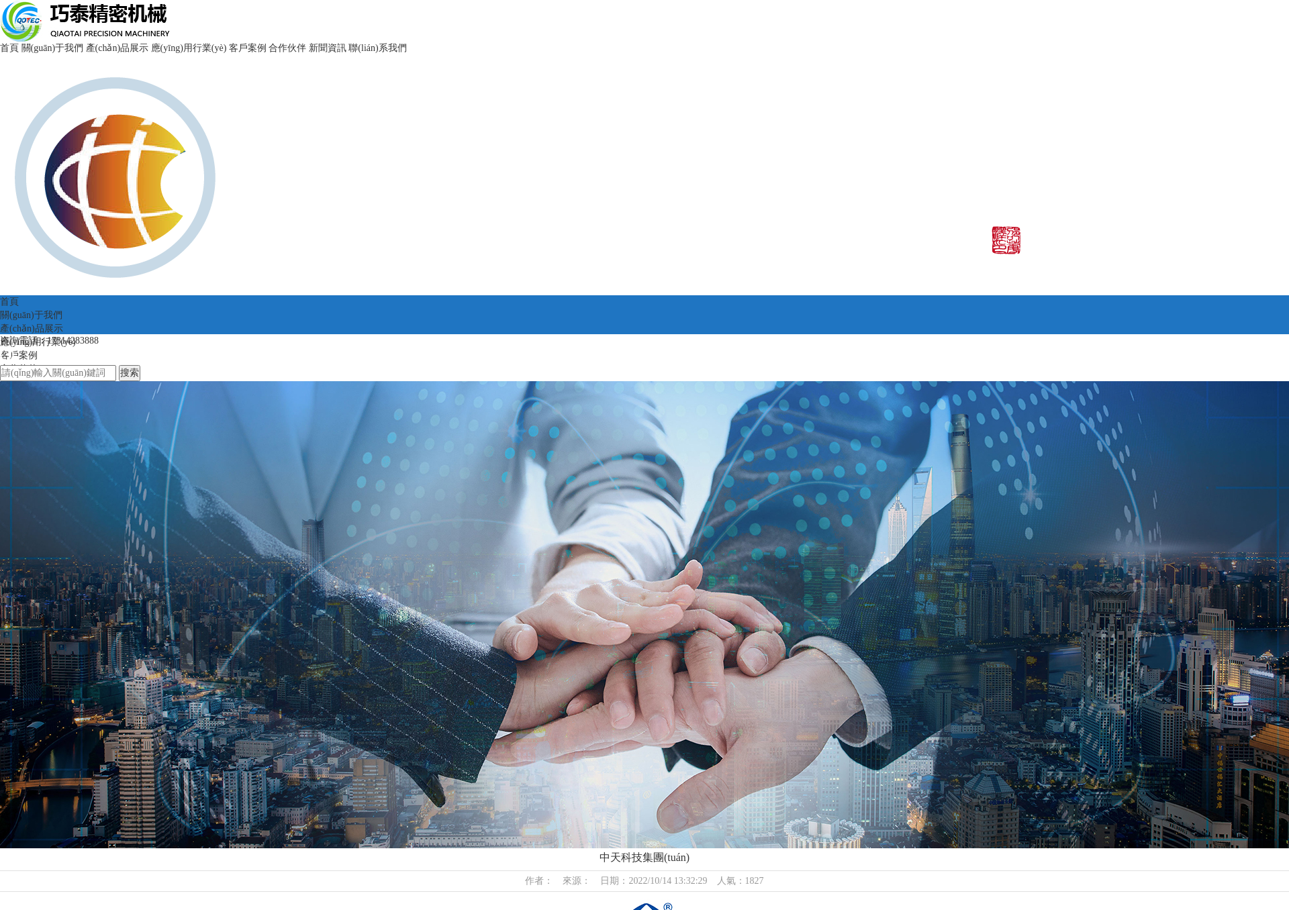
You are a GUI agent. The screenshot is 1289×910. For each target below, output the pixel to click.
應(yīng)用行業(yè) (189, 48)
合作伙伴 (287, 48)
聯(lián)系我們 (377, 48)
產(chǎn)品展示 (117, 48)
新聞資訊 (327, 48)
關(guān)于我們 (52, 48)
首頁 (9, 48)
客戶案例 (248, 48)
